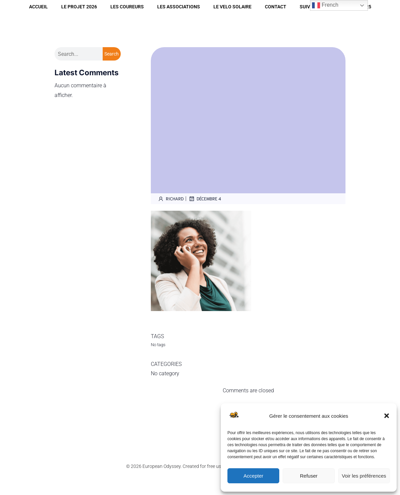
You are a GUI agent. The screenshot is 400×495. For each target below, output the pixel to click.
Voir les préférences (364, 476)
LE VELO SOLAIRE (232, 6)
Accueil (38, 6)
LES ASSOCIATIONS (178, 6)
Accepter (253, 476)
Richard (171, 198)
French (325, 5)
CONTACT (275, 6)
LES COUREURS (127, 6)
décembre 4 (204, 198)
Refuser (309, 476)
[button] (386, 415)
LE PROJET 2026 (79, 6)
